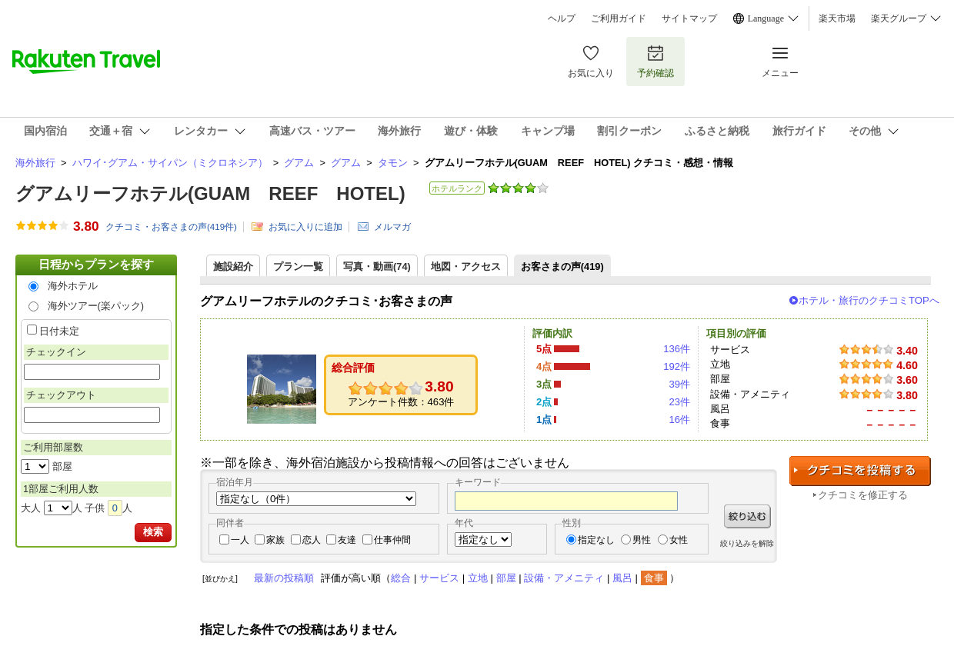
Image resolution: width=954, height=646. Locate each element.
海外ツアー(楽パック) (96, 305)
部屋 (506, 578)
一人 (240, 539)
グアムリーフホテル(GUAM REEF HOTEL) (210, 193)
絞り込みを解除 (747, 543)
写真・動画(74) (377, 266)
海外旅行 (35, 162)
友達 (347, 539)
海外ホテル (73, 285)
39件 (679, 384)
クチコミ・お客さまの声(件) (171, 226)
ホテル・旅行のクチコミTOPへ (869, 300)
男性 (641, 539)
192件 (676, 366)
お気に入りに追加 (305, 226)
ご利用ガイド (618, 18)
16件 (679, 419)
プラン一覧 (298, 266)
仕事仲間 (392, 539)
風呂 (622, 578)
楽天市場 (837, 18)
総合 (401, 578)
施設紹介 (233, 266)
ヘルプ (561, 18)
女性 (678, 539)
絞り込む (747, 516)
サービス (439, 578)
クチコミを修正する (863, 495)
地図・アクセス (466, 266)
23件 (679, 402)
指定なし (596, 539)
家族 (275, 539)
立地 (478, 578)
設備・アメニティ (564, 578)
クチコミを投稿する (860, 471)
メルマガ (392, 226)
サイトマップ (689, 18)
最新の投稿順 (284, 578)
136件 (676, 349)
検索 (153, 532)
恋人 (311, 539)
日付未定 (59, 331)
